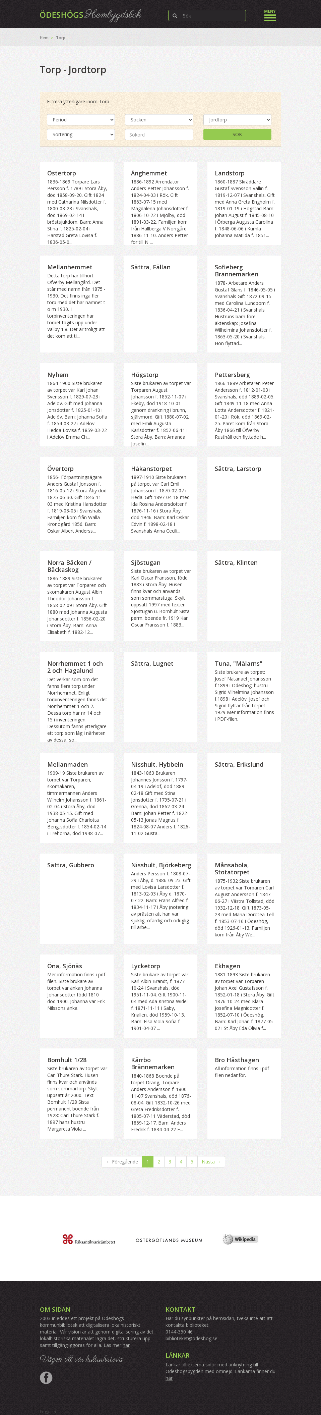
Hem (44, 38)
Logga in (48, 1412)
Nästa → (211, 1161)
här (126, 1345)
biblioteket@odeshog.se (191, 1338)
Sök (237, 134)
